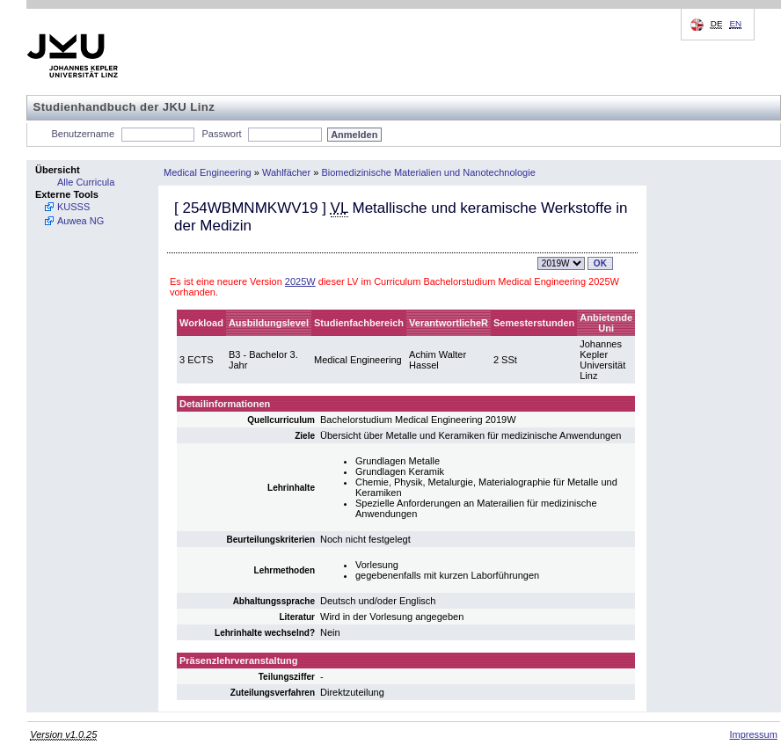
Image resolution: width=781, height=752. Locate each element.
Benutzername (83, 133)
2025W (300, 281)
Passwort (221, 133)
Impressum (753, 734)
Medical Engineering (208, 172)
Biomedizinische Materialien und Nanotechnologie (428, 172)
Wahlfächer (286, 172)
